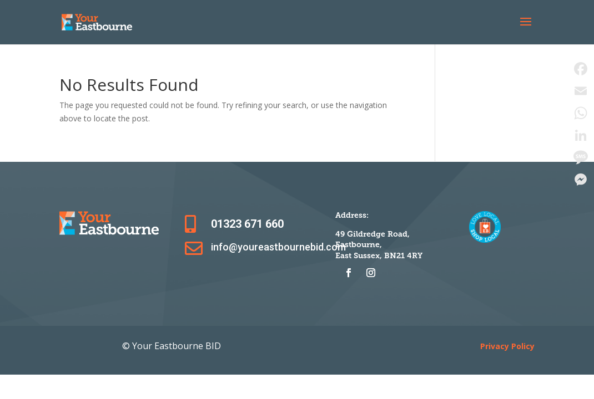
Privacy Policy (507, 346)
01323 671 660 (247, 224)
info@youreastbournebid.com (278, 247)
